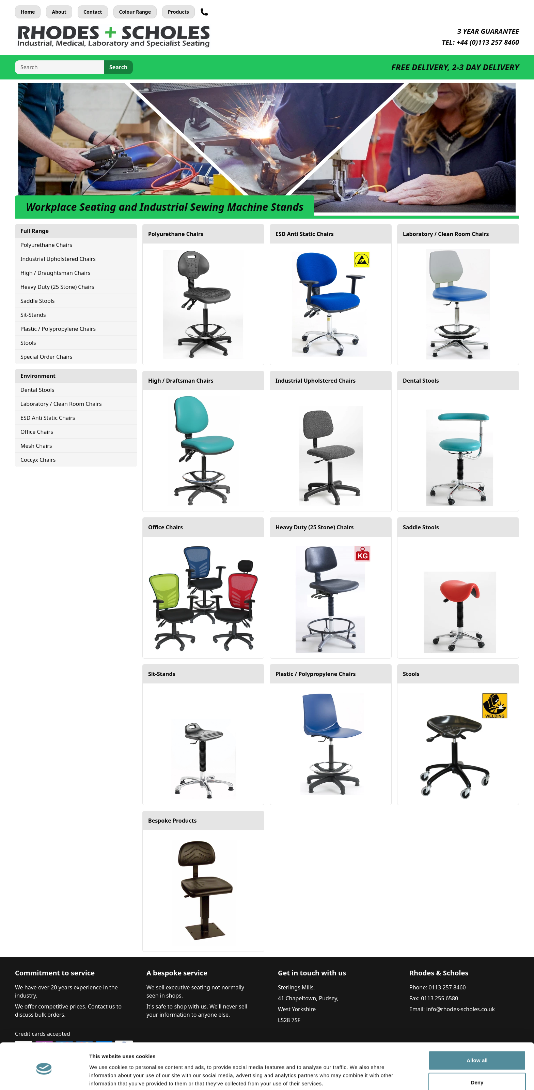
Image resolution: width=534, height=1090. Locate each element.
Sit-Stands (33, 315)
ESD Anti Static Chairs (47, 418)
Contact (92, 12)
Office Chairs (36, 432)
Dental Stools (37, 390)
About (59, 12)
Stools (28, 343)
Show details (105, 1076)
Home (28, 12)
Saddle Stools (37, 301)
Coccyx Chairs (38, 459)
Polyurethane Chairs (46, 245)
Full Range (34, 231)
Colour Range (135, 12)
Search (118, 67)
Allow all (477, 1034)
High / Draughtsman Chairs (55, 273)
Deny (477, 1057)
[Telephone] (204, 12)
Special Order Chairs (46, 356)
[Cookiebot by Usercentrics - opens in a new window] (44, 1077)
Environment (38, 376)
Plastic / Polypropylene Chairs (58, 329)
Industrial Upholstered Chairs (58, 259)
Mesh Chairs (36, 446)
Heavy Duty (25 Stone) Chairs (57, 287)
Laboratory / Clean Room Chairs (61, 404)
